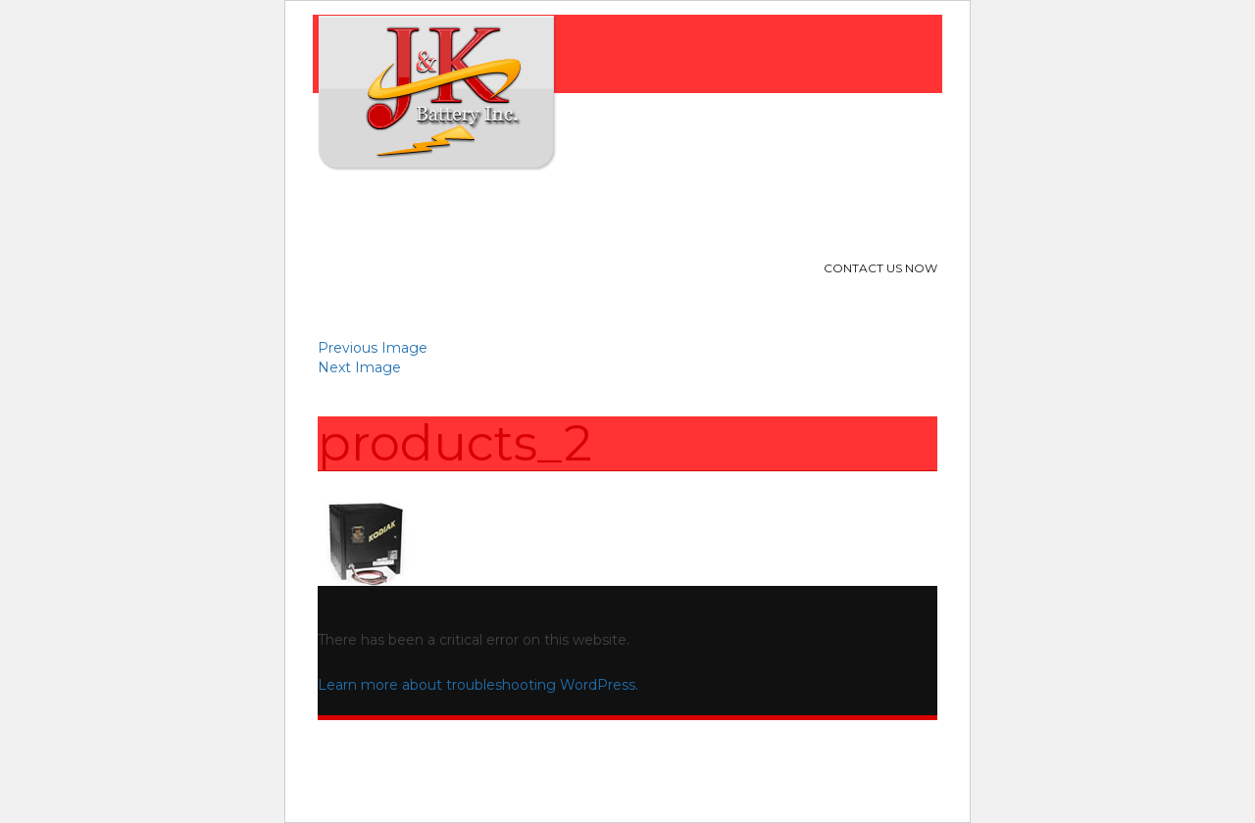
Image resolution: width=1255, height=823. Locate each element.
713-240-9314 (841, 296)
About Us (435, 210)
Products (537, 210)
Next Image (359, 367)
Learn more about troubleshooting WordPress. (478, 685)
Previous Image (372, 348)
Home (351, 210)
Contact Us (748, 210)
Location (640, 210)
